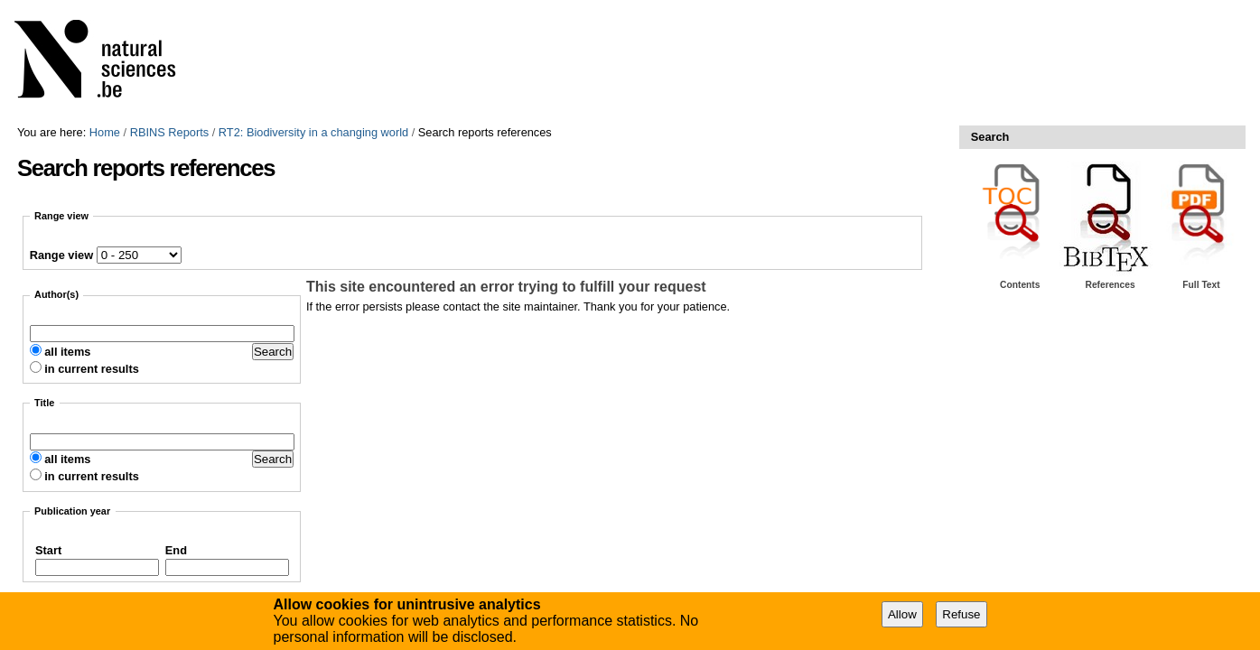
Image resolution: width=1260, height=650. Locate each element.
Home (104, 132)
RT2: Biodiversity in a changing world (313, 132)
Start (48, 550)
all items (67, 351)
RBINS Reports (169, 132)
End (176, 550)
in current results (91, 369)
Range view (61, 255)
